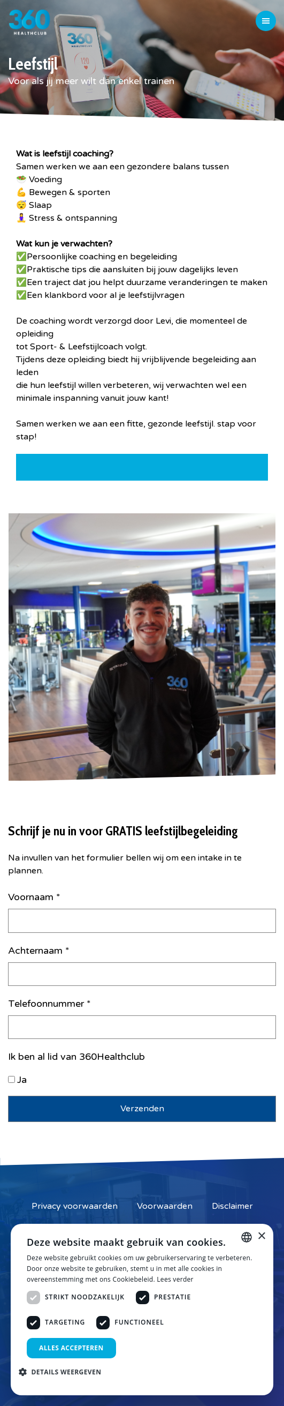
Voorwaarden (165, 1206)
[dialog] (142, 1309)
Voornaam (34, 897)
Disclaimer (232, 1206)
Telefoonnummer (49, 1003)
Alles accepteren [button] (71, 1347)
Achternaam (39, 950)
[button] (64, 1371)
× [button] (261, 1236)
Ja (22, 1080)
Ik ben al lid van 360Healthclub (76, 1057)
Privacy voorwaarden (75, 1206)
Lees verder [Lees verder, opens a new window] (175, 1279)
